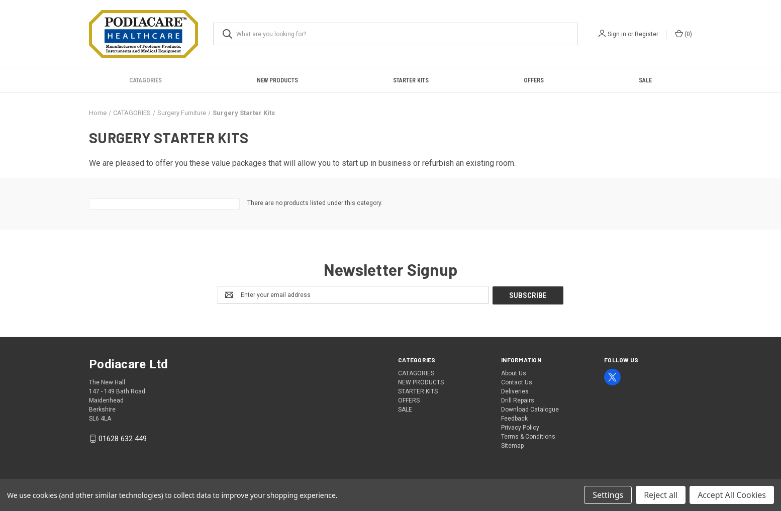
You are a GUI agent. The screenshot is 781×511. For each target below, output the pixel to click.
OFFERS (534, 80)
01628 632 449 (123, 438)
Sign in (617, 34)
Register (646, 34)
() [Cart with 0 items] (683, 34)
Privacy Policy (520, 427)
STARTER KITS (411, 80)
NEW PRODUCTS (277, 80)
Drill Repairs (517, 399)
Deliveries (515, 390)
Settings (608, 494)
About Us (513, 372)
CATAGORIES (145, 80)
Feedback (514, 418)
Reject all (660, 494)
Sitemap (512, 445)
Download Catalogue (530, 409)
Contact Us (516, 381)
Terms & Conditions (528, 436)
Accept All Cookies (732, 494)
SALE (645, 80)
